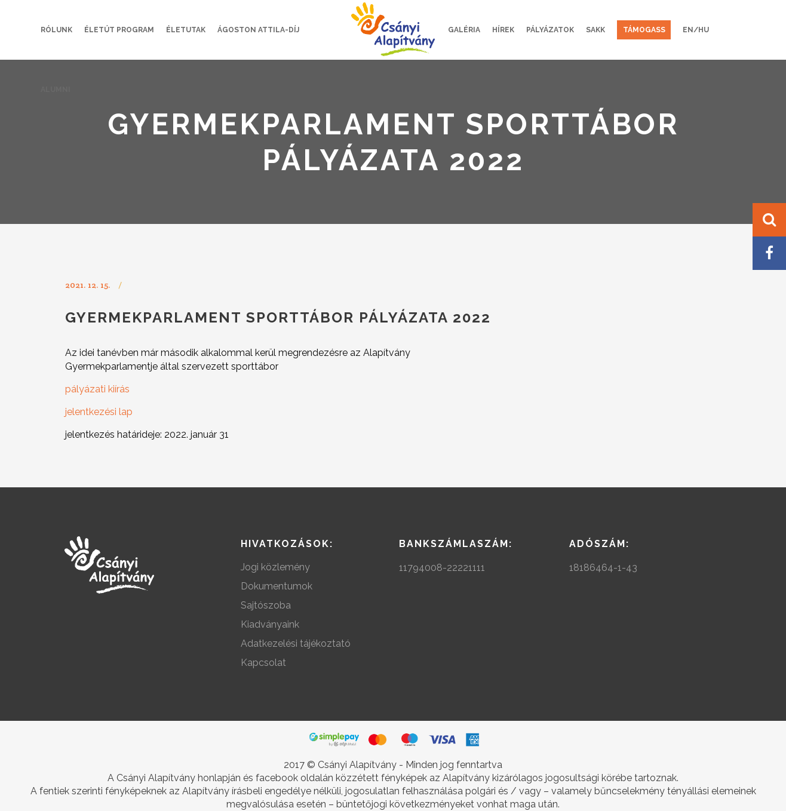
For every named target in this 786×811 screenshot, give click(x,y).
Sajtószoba (266, 605)
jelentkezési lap (99, 411)
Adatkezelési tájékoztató (296, 643)
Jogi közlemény (275, 567)
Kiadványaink (270, 624)
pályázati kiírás (97, 389)
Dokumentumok (276, 586)
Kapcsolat (263, 662)
